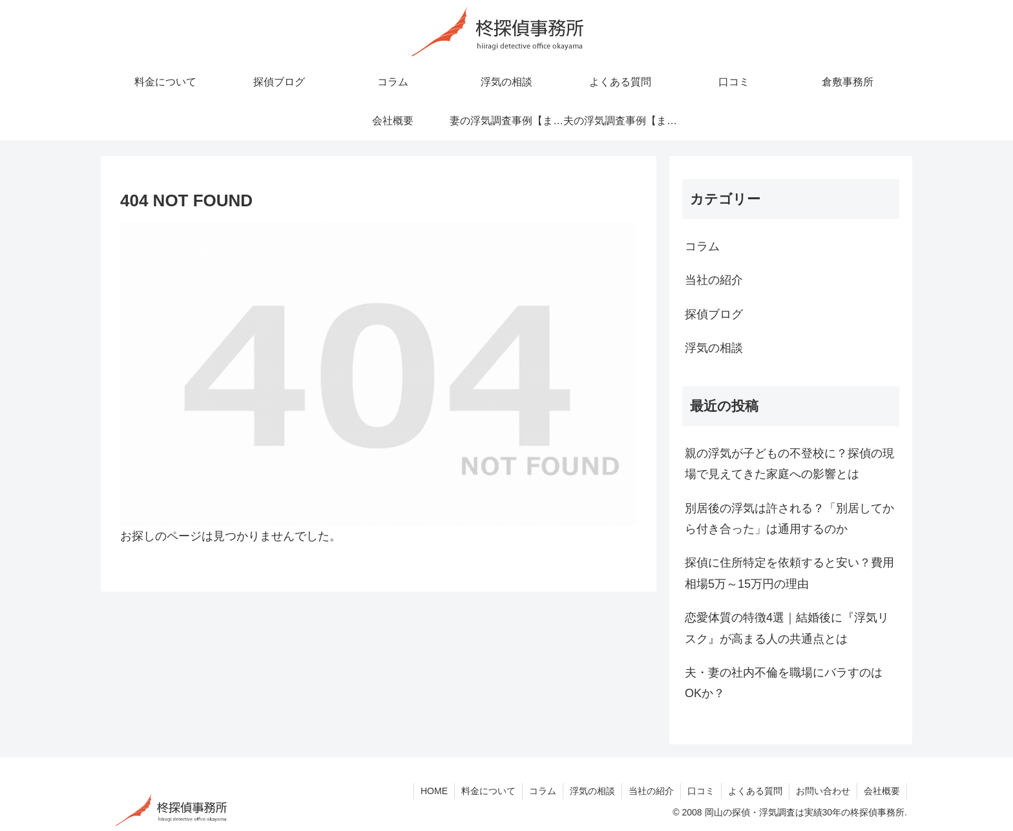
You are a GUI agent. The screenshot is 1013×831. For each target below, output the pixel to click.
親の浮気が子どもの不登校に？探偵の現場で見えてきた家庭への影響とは (789, 463)
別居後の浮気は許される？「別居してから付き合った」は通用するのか (789, 518)
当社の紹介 (651, 791)
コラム (542, 791)
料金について (488, 791)
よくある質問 (755, 791)
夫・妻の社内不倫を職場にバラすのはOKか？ (783, 683)
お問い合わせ (823, 791)
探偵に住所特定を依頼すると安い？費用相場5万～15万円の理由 (789, 573)
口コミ (701, 791)
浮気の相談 (592, 791)
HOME (434, 791)
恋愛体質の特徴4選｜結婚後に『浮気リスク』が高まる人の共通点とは (787, 628)
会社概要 (882, 791)
